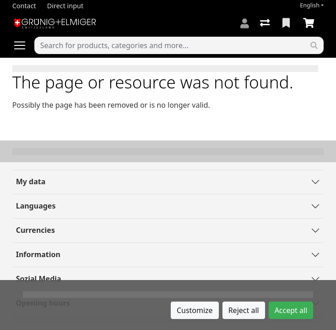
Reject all (243, 310)
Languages (36, 206)
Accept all (291, 310)
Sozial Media (38, 279)
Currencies (35, 230)
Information (38, 254)
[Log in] (245, 23)
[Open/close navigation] (23, 45)
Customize (195, 310)
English (310, 5)
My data (31, 181)
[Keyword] (170, 45)
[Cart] (310, 23)
